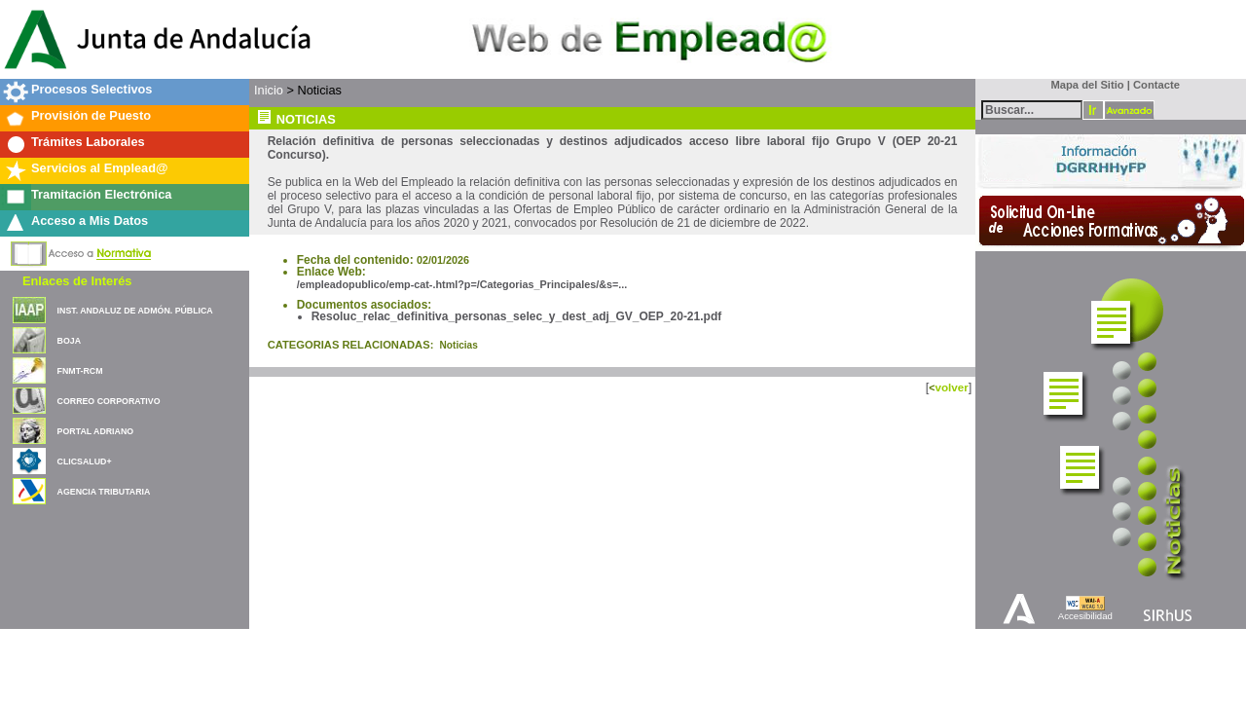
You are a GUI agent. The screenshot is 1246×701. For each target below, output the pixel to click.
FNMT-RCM (80, 371)
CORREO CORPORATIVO (109, 401)
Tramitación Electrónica (101, 194)
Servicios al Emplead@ (99, 168)
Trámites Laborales (88, 141)
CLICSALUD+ (84, 461)
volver (951, 387)
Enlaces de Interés (76, 281)
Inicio (268, 90)
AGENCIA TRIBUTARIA (104, 492)
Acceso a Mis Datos (89, 220)
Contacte (1156, 85)
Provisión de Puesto (91, 115)
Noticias (459, 345)
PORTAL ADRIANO (95, 431)
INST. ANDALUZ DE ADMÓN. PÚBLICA (135, 310)
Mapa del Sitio (1083, 85)
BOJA (69, 341)
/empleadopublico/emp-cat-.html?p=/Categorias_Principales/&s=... (462, 284)
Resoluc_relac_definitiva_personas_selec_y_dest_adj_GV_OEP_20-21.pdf (517, 316)
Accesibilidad (1085, 615)
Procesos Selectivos (91, 89)
